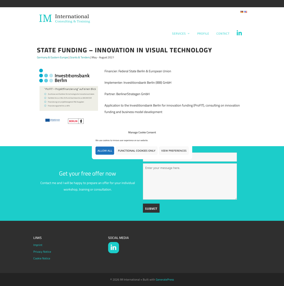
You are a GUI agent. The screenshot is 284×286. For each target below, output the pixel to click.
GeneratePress (165, 279)
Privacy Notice (42, 251)
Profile (203, 33)
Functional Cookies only (136, 150)
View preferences (174, 150)
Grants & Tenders (80, 57)
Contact (222, 33)
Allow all (104, 150)
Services (183, 33)
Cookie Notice (41, 258)
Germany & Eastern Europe (52, 57)
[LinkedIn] (113, 247)
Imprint (37, 245)
